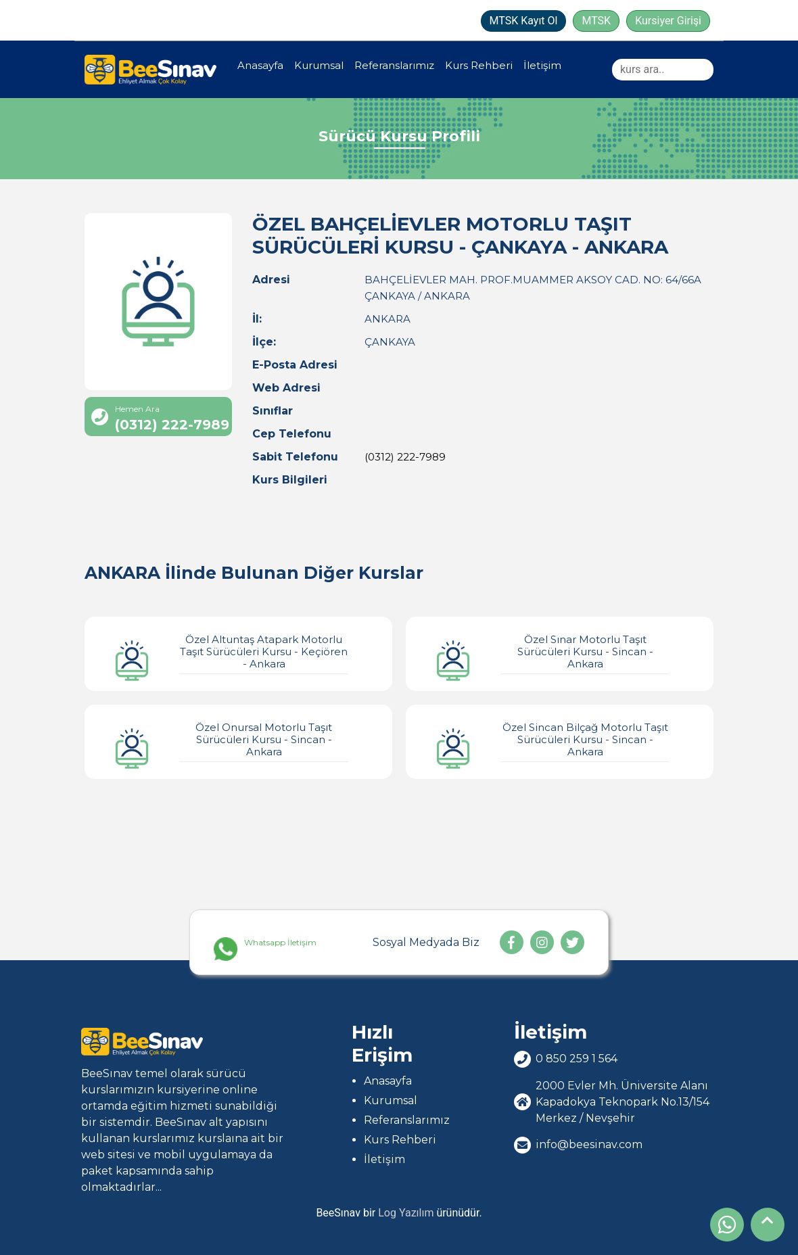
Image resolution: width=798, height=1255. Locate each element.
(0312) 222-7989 (405, 456)
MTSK (596, 20)
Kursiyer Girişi (668, 20)
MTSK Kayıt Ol (524, 20)
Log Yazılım (405, 1212)
